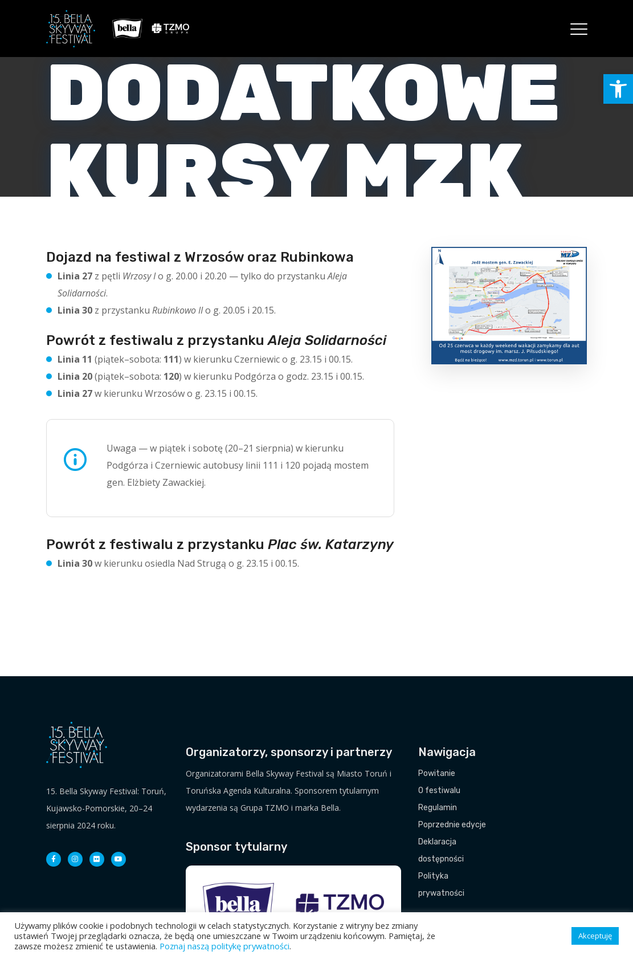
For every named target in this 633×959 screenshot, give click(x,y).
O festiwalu (439, 790)
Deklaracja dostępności (441, 850)
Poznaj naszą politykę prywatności (224, 946)
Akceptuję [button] (595, 935)
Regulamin (437, 807)
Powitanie (436, 773)
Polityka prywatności (441, 884)
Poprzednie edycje (452, 825)
